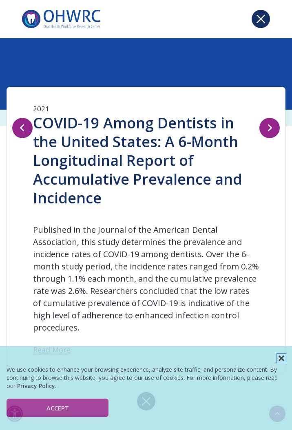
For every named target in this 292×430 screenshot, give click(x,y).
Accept (57, 408)
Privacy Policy (36, 386)
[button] (281, 358)
